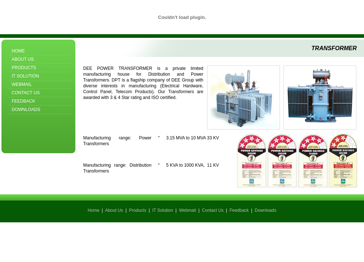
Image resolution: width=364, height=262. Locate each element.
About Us (23, 59)
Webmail (22, 84)
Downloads (26, 109)
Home (18, 50)
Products (24, 67)
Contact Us (26, 92)
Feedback (23, 101)
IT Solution (25, 76)
